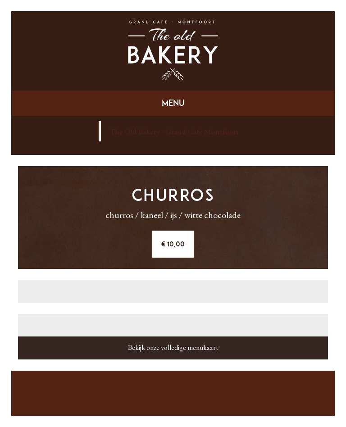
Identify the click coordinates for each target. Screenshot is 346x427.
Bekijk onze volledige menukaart (173, 347)
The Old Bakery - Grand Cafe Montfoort (174, 131)
